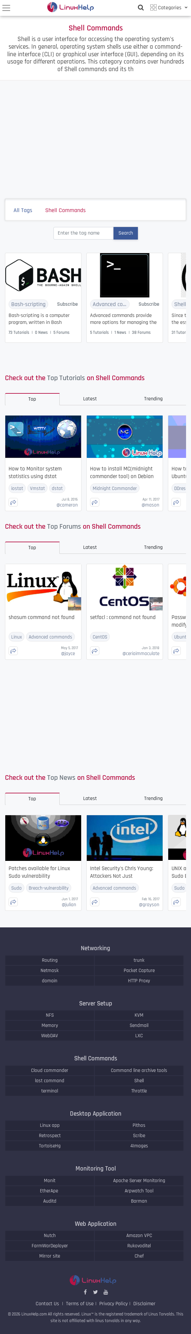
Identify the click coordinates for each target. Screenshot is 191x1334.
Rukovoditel (139, 1246)
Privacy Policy (113, 1303)
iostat (17, 488)
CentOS (100, 637)
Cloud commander (49, 1070)
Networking (95, 948)
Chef (139, 1256)
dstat (57, 488)
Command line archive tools (139, 1070)
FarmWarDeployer (50, 1246)
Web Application (95, 1224)
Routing (50, 960)
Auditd (49, 1201)
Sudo (16, 888)
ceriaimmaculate (140, 653)
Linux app (50, 1125)
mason (150, 505)
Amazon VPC (139, 1235)
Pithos (139, 1125)
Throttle (139, 1091)
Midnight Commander (115, 488)
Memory (50, 1025)
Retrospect (50, 1136)
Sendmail (139, 1025)
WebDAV (49, 1036)
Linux (16, 637)
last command (49, 1081)
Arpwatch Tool (139, 1191)
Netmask (50, 970)
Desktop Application (95, 1114)
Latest (90, 398)
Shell (139, 1081)
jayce (68, 653)
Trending (153, 398)
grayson (149, 905)
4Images (139, 1146)
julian (69, 905)
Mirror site (49, 1256)
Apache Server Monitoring (139, 1181)
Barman (139, 1201)
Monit (49, 1181)
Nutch (50, 1235)
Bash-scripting (28, 304)
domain (49, 981)
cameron (67, 505)
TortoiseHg (50, 1146)
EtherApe (49, 1191)
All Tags (27, 211)
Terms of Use (80, 1303)
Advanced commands (111, 304)
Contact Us (48, 1303)
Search (125, 233)
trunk (139, 960)
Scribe (139, 1136)
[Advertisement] (95, 140)
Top (32, 399)
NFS (50, 1015)
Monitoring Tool (96, 1169)
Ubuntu (181, 637)
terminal (49, 1091)
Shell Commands (69, 211)
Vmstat (37, 488)
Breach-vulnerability (49, 888)
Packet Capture (139, 970)
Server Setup (95, 1004)
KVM (139, 1015)
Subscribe (67, 304)
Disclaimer (144, 1303)
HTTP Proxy (139, 981)
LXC (139, 1036)
